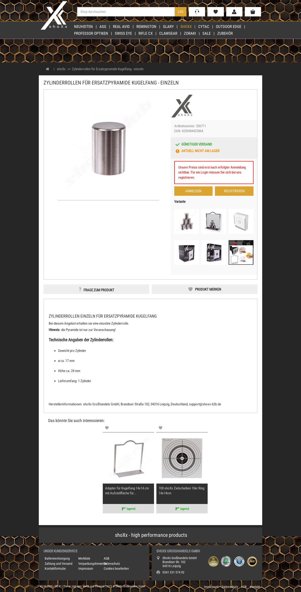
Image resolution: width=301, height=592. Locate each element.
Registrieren (234, 191)
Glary (168, 26)
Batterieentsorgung (57, 558)
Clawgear (168, 33)
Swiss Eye (123, 33)
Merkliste (84, 558)
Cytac (203, 26)
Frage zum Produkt (98, 290)
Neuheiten (83, 26)
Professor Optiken (91, 33)
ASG (102, 26)
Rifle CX (146, 33)
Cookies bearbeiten (116, 568)
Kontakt (255, 587)
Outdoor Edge (228, 26)
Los (180, 12)
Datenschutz (112, 563)
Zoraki (190, 33)
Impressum (85, 568)
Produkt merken (208, 289)
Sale (206, 33)
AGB (106, 558)
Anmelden (193, 191)
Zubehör (225, 33)
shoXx (186, 26)
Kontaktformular (55, 568)
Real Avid (121, 26)
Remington (146, 26)
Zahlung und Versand (58, 563)
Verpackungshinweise (92, 563)
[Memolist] (107, 427)
